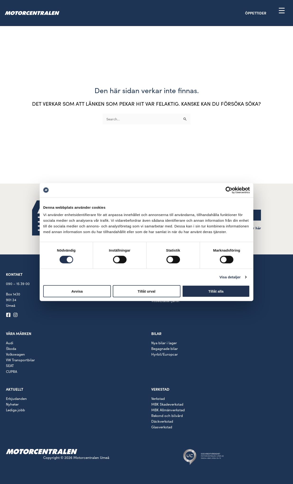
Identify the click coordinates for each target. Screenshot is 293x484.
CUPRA (11, 371)
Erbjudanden (16, 398)
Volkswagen (15, 354)
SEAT (10, 365)
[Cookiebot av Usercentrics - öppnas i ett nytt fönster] (229, 190)
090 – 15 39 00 (18, 283)
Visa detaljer (230, 277)
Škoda (11, 348)
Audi (9, 342)
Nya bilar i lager (164, 342)
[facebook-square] (9, 314)
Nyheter (12, 404)
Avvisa (77, 291)
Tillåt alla (216, 291)
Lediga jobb (15, 409)
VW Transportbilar (20, 359)
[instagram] (16, 314)
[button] (264, 13)
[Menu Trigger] (281, 10)
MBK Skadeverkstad (167, 404)
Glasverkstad (161, 427)
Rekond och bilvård (167, 415)
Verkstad (158, 398)
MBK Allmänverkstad (168, 409)
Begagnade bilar (164, 348)
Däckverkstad (162, 421)
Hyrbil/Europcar (164, 354)
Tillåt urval (147, 291)
